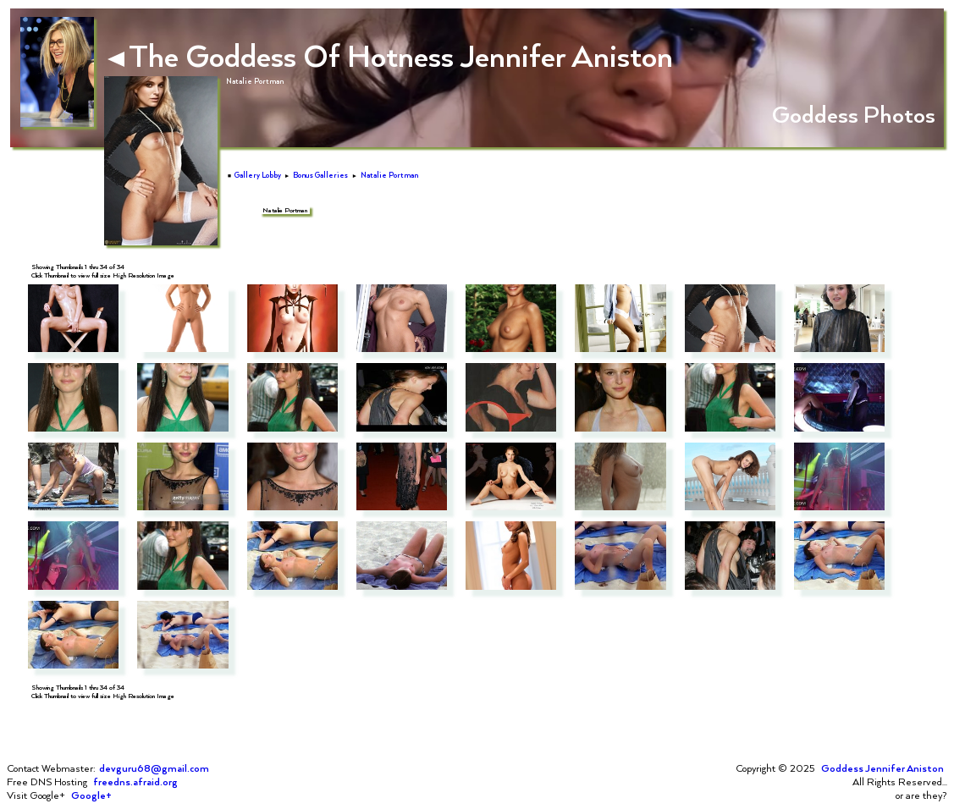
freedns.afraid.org (135, 782)
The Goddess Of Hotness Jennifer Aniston (390, 55)
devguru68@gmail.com (154, 768)
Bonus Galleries (320, 175)
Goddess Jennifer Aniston (882, 768)
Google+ (91, 795)
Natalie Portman (389, 175)
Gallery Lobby (257, 175)
